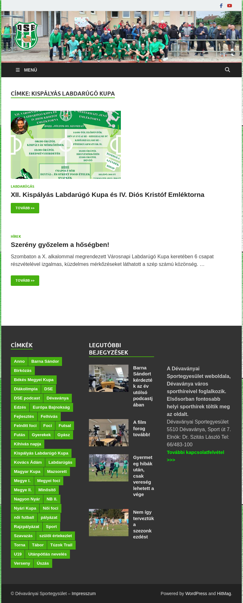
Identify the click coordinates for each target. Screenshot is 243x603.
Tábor (38, 545)
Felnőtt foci (25, 425)
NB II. (52, 499)
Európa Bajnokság (51, 407)
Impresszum (84, 593)
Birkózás (23, 370)
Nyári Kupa (25, 508)
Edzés (20, 407)
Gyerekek (41, 434)
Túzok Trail (61, 545)
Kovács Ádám (28, 462)
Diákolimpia (26, 388)
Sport (51, 526)
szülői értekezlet (55, 535)
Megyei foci (48, 480)
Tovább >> (22, 206)
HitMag (224, 593)
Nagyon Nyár (27, 499)
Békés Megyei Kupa (33, 379)
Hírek (16, 236)
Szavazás (23, 535)
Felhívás (49, 416)
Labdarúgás (22, 186)
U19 (18, 554)
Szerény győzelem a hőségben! (60, 244)
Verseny (22, 563)
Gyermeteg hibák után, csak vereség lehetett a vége (143, 476)
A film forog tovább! (141, 428)
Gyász (64, 434)
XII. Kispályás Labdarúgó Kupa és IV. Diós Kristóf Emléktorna (107, 194)
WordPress (196, 593)
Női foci (50, 508)
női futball (24, 517)
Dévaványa (58, 398)
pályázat (49, 517)
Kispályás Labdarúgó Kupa (41, 453)
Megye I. (22, 480)
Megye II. (23, 489)
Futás (19, 434)
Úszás (43, 563)
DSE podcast (27, 398)
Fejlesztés (24, 416)
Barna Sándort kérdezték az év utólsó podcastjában (143, 386)
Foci (47, 425)
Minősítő (47, 489)
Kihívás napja (27, 444)
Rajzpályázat (26, 526)
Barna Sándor (45, 361)
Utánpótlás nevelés (47, 554)
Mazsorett (57, 471)
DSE (48, 388)
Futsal (65, 425)
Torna (19, 545)
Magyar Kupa (27, 471)
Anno (19, 361)
